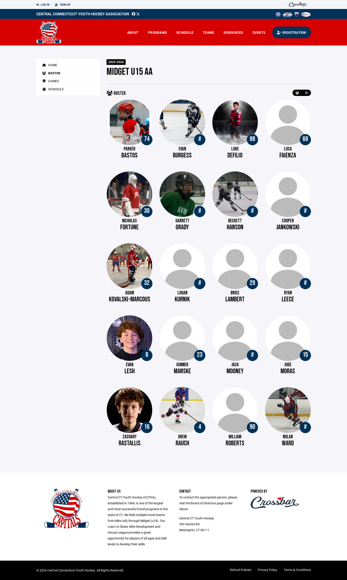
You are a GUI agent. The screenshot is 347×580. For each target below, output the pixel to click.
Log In (42, 5)
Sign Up (62, 5)
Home (49, 65)
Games (50, 81)
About (132, 32)
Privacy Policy (267, 570)
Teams (208, 32)
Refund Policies (240, 570)
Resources (233, 32)
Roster (50, 73)
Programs (157, 32)
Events (259, 32)
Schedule (184, 32)
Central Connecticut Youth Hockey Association (82, 13)
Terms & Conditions (297, 570)
